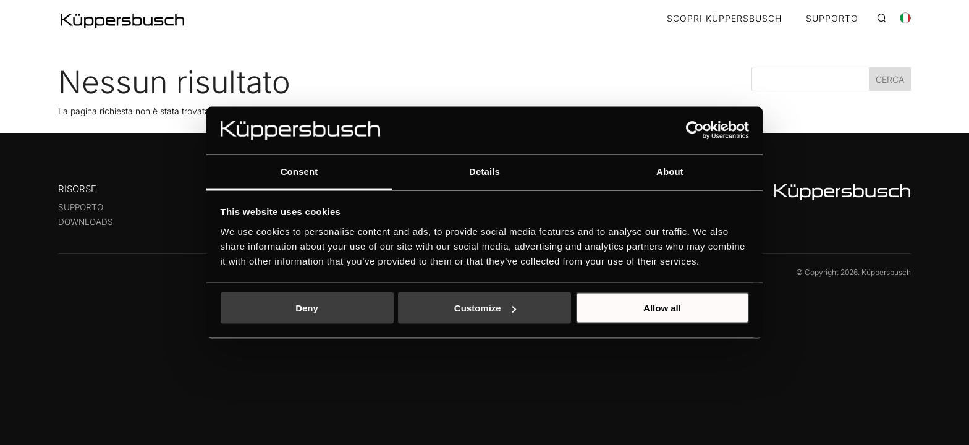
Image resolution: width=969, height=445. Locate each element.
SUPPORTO (832, 18)
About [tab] (669, 171)
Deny (306, 308)
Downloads (85, 222)
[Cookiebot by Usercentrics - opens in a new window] (695, 130)
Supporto (80, 207)
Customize (485, 308)
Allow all (662, 308)
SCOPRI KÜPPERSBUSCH (724, 18)
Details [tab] (484, 171)
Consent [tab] (299, 171)
